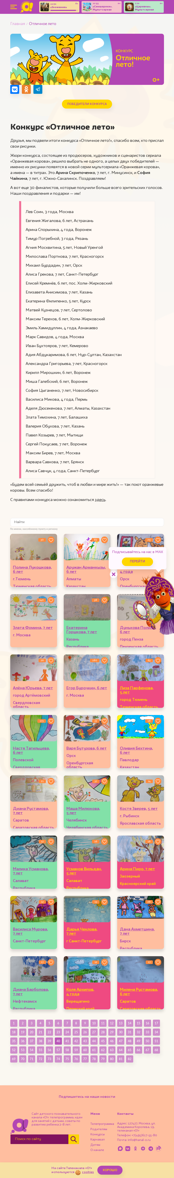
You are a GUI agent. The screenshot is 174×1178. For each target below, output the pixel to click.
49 (138, 1041)
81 (120, 1059)
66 (138, 1050)
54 (31, 1050)
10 (94, 1023)
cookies (88, 1172)
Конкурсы (97, 1134)
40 (58, 1041)
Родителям (98, 1129)
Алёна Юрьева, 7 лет (33, 688)
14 (129, 1023)
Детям (95, 1145)
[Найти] (73, 1139)
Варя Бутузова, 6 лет (86, 748)
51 (156, 1041)
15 (138, 1023)
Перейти (136, 561)
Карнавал (97, 1139)
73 (49, 1059)
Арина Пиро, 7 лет (137, 869)
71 (31, 1059)
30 (120, 1032)
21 (40, 1032)
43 (85, 1041)
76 (76, 1059)
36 (22, 1041)
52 (13, 1050)
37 (31, 1041)
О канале (97, 1150)
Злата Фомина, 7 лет (33, 628)
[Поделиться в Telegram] (37, 89)
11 (102, 1023)
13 (120, 1023)
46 (111, 1041)
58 (67, 1050)
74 (58, 1059)
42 (76, 1041)
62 (102, 1050)
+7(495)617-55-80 (144, 1135)
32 (138, 1032)
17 (156, 1023)
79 (102, 1059)
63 (111, 1050)
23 (58, 1032)
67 (147, 1050)
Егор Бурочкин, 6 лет (86, 688)
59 (76, 1050)
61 (94, 1050)
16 (147, 1023)
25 (76, 1032)
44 (94, 1041)
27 (94, 1032)
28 (102, 1032)
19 (22, 1032)
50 (147, 1041)
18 (13, 1032)
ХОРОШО (110, 1170)
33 (147, 1032)
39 (49, 1041)
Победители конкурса (87, 104)
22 (49, 1032)
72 (40, 1059)
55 (40, 1050)
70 (22, 1059)
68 (156, 1050)
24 (67, 1032)
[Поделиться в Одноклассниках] (26, 89)
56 (49, 1050)
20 (31, 1032)
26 (85, 1032)
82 (129, 1059)
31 (129, 1032)
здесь (100, 500)
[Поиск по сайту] (39, 1139)
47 (120, 1041)
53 (22, 1050)
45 (102, 1041)
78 (94, 1059)
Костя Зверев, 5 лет (139, 809)
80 (111, 1059)
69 (13, 1059)
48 (129, 1041)
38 (40, 1041)
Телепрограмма (102, 1124)
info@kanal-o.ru (139, 1140)
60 (85, 1050)
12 (111, 1023)
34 (156, 1032)
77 (85, 1059)
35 (13, 1041)
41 (67, 1041)
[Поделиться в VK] (14, 89)
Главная (17, 24)
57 (58, 1050)
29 (111, 1032)
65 (129, 1050)
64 (120, 1050)
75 (67, 1059)
